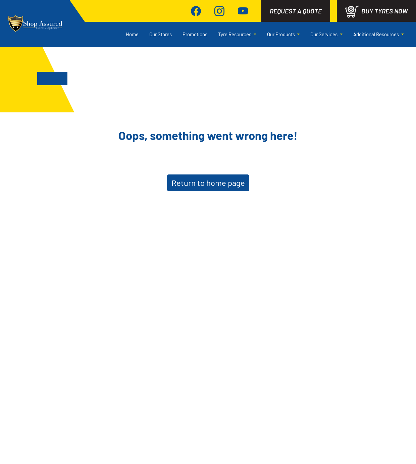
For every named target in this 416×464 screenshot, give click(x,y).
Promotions (195, 34)
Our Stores (160, 34)
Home (132, 34)
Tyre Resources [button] (235, 34)
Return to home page (208, 183)
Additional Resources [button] (376, 34)
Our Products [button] (281, 34)
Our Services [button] (324, 34)
